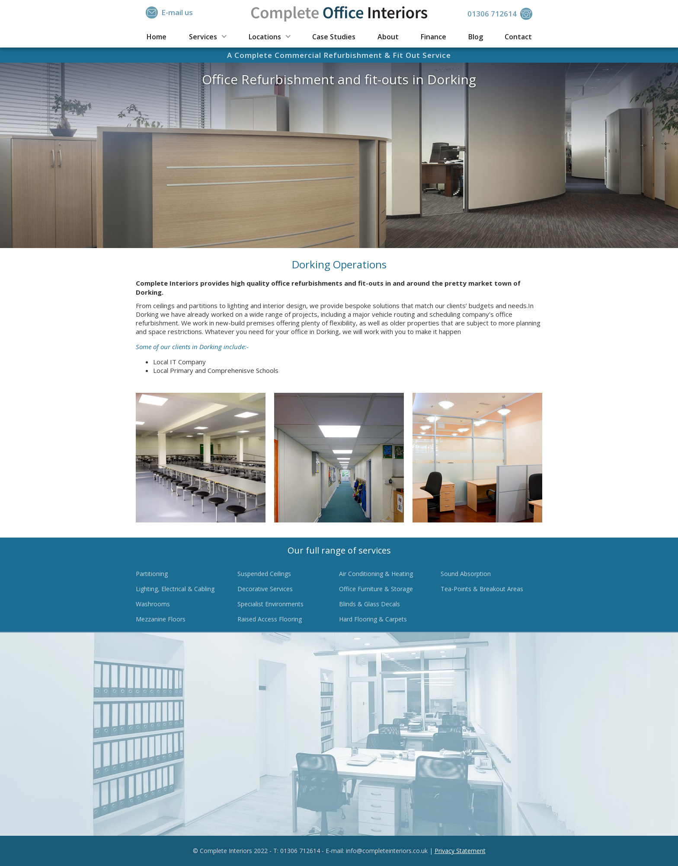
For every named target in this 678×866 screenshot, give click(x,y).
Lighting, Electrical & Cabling (175, 589)
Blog (475, 36)
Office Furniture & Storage (376, 589)
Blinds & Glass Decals (369, 604)
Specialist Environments (270, 604)
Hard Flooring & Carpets (373, 619)
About (388, 36)
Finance (433, 36)
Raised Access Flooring (269, 619)
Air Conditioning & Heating (376, 574)
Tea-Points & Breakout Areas (482, 589)
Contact (518, 36)
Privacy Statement (460, 851)
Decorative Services (265, 589)
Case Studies (333, 36)
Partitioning (152, 574)
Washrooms (153, 604)
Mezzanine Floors (160, 619)
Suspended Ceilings (264, 574)
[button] (207, 36)
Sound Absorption (466, 574)
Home (156, 36)
